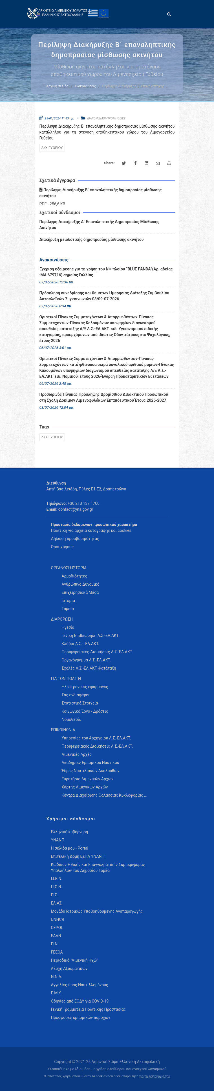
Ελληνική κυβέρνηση (69, 832)
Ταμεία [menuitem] (68, 608)
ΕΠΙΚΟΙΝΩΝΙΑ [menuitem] (63, 730)
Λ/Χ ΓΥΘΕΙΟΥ (52, 148)
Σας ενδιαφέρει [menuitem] (76, 695)
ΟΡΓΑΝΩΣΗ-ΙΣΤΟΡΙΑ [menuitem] (69, 568)
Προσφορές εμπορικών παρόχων (80, 1017)
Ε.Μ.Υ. (56, 993)
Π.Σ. (54, 895)
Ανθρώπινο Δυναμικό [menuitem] (81, 584)
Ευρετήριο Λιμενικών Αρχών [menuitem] (87, 779)
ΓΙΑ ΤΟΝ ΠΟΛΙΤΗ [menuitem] (66, 678)
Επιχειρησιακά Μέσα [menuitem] (80, 592)
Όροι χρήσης (62, 547)
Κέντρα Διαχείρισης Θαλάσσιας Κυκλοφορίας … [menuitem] (104, 795)
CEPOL (57, 927)
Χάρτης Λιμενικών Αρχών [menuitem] (85, 787)
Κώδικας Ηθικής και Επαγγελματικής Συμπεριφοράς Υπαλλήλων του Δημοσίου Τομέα (98, 867)
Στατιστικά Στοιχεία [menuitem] (80, 703)
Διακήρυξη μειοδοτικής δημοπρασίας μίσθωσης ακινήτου (91, 239)
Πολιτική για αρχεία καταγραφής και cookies (91, 530)
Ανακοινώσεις (85, 86)
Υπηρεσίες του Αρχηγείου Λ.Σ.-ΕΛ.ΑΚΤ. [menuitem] (96, 738)
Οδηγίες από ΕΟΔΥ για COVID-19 (80, 1001)
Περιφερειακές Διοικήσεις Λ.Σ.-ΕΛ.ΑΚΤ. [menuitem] (97, 652)
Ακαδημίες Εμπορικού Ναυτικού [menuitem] (90, 762)
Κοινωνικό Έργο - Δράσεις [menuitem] (85, 711)
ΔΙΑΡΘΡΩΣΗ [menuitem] (62, 619)
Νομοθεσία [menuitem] (71, 719)
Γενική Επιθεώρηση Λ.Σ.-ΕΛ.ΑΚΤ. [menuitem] (91, 635)
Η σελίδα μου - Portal (69, 848)
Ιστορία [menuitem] (68, 600)
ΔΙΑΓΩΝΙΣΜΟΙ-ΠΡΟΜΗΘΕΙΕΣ (106, 118)
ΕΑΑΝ (56, 936)
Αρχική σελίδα (57, 86)
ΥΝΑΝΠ (58, 840)
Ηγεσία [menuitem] (68, 627)
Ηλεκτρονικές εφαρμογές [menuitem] (85, 687)
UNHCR (57, 919)
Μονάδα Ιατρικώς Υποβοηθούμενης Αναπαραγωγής (97, 911)
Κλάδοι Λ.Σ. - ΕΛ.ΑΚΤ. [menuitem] (80, 643)
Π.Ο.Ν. (56, 887)
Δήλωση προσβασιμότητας (75, 538)
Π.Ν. (55, 944)
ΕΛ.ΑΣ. (57, 903)
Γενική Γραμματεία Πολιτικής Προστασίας (88, 1009)
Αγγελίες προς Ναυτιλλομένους (79, 985)
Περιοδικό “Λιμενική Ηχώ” (74, 960)
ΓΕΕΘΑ (57, 952)
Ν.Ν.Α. (56, 976)
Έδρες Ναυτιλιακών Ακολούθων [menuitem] (91, 770)
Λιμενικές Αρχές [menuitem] (77, 754)
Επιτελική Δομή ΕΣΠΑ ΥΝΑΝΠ (78, 856)
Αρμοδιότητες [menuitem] (74, 576)
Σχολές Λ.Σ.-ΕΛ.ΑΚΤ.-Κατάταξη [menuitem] (89, 668)
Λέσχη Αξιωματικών (69, 968)
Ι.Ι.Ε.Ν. (56, 878)
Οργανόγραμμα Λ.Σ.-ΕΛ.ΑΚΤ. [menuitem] (86, 660)
